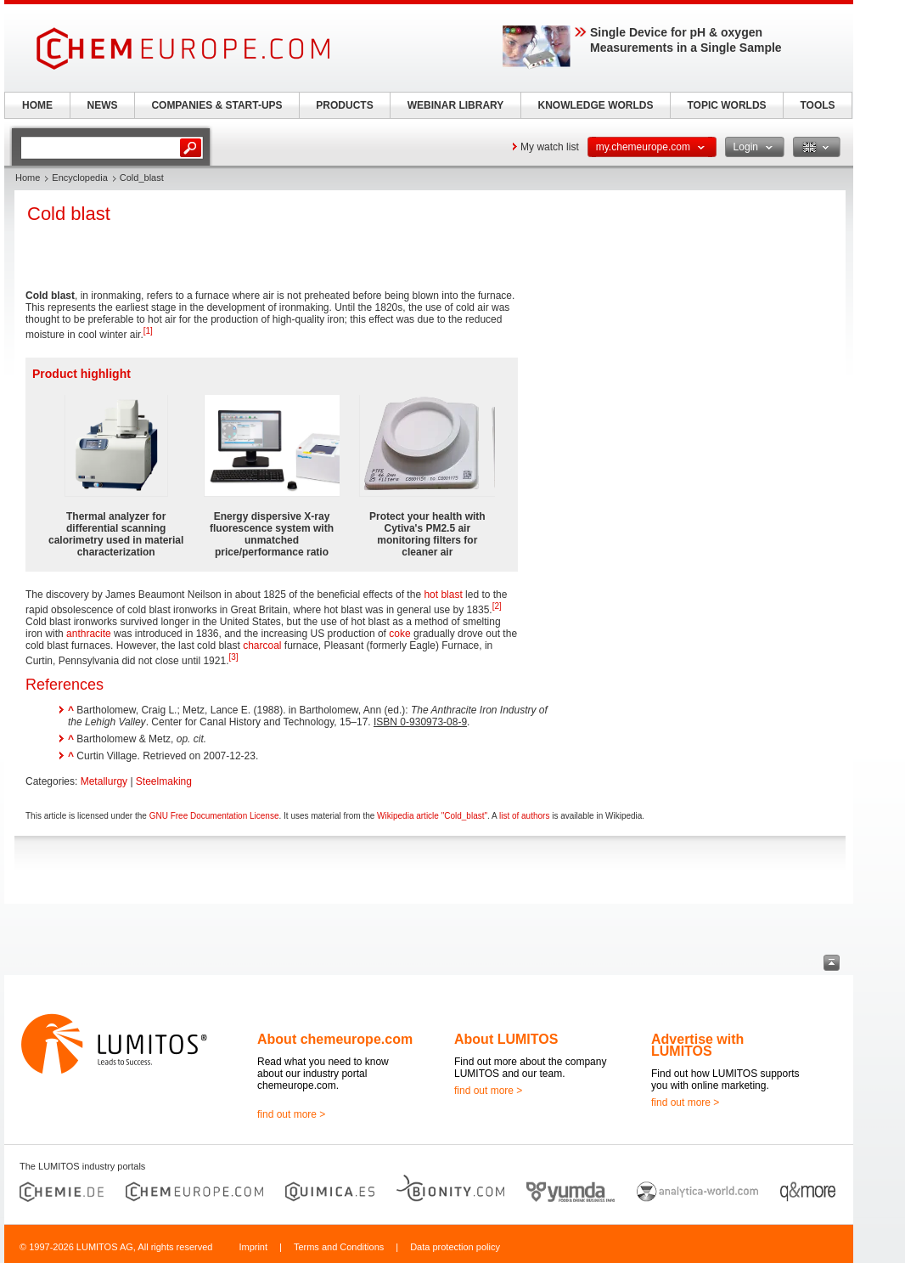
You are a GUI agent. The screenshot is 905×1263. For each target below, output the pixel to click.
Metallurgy (104, 781)
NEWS (102, 105)
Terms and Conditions (339, 1247)
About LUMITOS (506, 1039)
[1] (148, 330)
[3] (233, 657)
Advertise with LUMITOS (697, 1045)
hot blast (443, 594)
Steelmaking (164, 781)
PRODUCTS (344, 105)
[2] (497, 606)
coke (399, 634)
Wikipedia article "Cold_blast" (432, 815)
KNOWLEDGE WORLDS (596, 105)
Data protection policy (455, 1247)
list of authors (524, 815)
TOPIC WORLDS (726, 105)
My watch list (549, 147)
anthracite (88, 634)
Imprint (253, 1247)
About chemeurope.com (335, 1039)
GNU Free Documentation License (214, 815)
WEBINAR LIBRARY (456, 105)
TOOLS (817, 105)
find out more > (291, 1114)
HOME (37, 105)
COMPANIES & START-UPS (216, 105)
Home (27, 177)
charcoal (262, 645)
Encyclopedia (79, 177)
